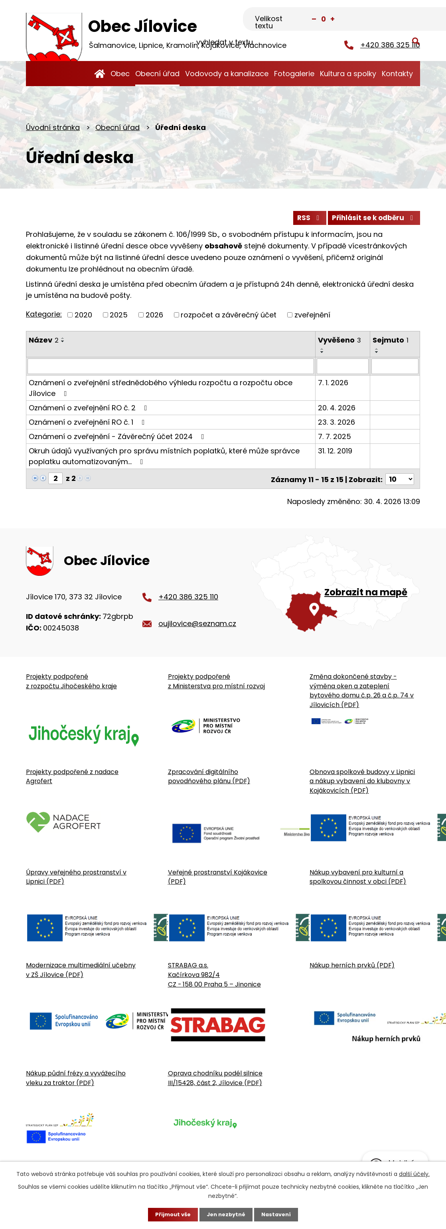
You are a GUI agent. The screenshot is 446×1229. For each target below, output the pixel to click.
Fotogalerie (294, 74)
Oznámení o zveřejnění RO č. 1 (88, 425)
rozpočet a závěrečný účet (228, 318)
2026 (154, 318)
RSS (301, 220)
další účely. (414, 1173)
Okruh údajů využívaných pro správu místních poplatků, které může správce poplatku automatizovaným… (164, 459)
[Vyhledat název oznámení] (171, 369)
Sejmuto (391, 343)
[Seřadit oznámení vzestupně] (63, 341)
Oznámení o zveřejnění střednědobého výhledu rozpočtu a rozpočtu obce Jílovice (160, 390)
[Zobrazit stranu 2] (55, 481)
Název (44, 343)
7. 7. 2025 (334, 439)
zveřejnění (312, 318)
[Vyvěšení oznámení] (343, 369)
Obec (120, 74)
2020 (83, 318)
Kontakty (397, 74)
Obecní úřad (157, 74)
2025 (119, 318)
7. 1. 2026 (333, 385)
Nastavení (279, 1214)
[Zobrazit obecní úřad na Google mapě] (335, 593)
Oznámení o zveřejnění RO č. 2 (89, 411)
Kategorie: (44, 317)
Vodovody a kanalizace (226, 74)
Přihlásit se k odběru (371, 220)
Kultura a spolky (348, 74)
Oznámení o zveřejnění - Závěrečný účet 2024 (118, 439)
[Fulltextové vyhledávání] (380, 19)
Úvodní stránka (99, 73)
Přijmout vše (170, 1214)
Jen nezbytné (226, 1214)
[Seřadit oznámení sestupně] (63, 344)
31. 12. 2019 (335, 454)
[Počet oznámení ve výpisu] (399, 481)
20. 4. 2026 (336, 411)
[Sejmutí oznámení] (394, 369)
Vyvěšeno (339, 343)
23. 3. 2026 (336, 425)
